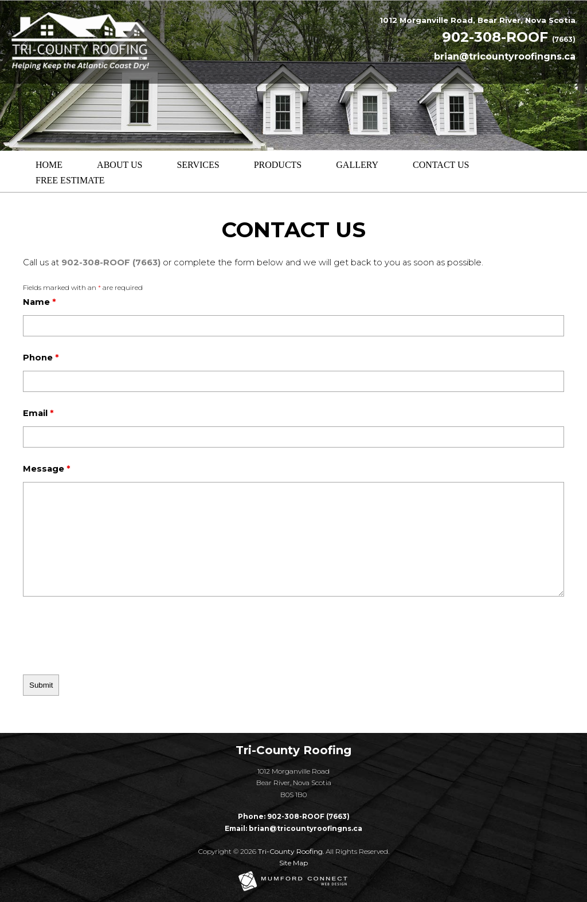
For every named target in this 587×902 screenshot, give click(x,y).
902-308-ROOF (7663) (111, 262)
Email (38, 413)
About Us (119, 165)
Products (278, 165)
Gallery (357, 165)
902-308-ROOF (509, 37)
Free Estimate (70, 180)
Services (198, 165)
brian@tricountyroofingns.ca (505, 56)
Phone (40, 357)
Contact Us (441, 165)
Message (46, 469)
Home (49, 165)
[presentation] (90, 632)
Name (39, 302)
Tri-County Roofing (290, 851)
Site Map (293, 862)
